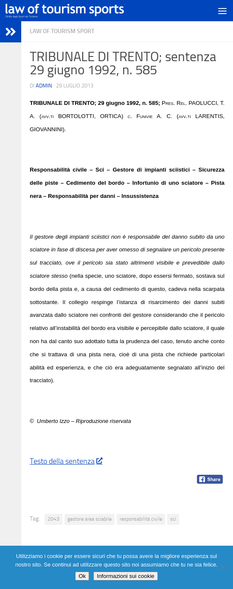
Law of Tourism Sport (62, 31)
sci (173, 519)
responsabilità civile (141, 519)
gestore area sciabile (89, 519)
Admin (44, 85)
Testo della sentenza (66, 461)
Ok (82, 576)
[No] (222, 567)
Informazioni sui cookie (125, 576)
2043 (53, 519)
